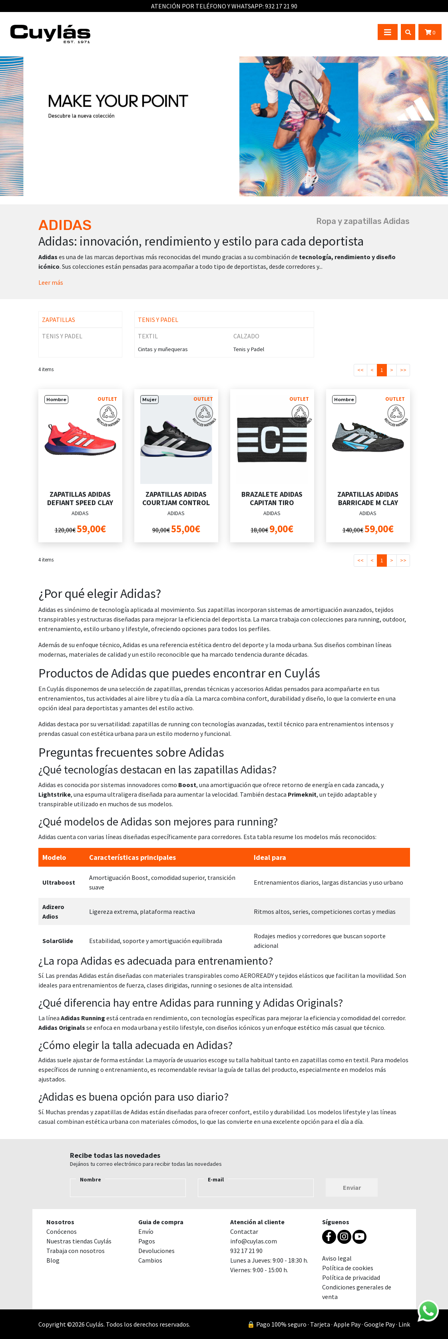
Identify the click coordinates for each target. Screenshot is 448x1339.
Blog (53, 1260)
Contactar (244, 1231)
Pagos (146, 1241)
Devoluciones (156, 1251)
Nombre (90, 1179)
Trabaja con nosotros (75, 1251)
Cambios (150, 1260)
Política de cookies (347, 1268)
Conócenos (61, 1231)
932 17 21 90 (281, 6)
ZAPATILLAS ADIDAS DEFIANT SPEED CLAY (80, 499)
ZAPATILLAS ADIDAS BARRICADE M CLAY (367, 499)
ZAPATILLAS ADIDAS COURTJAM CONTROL (176, 499)
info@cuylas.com (253, 1241)
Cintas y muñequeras (163, 349)
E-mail (216, 1179)
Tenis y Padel (248, 349)
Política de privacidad (351, 1277)
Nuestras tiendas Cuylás (79, 1241)
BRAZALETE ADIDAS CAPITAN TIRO (272, 499)
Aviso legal (337, 1258)
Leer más (50, 282)
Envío (145, 1231)
